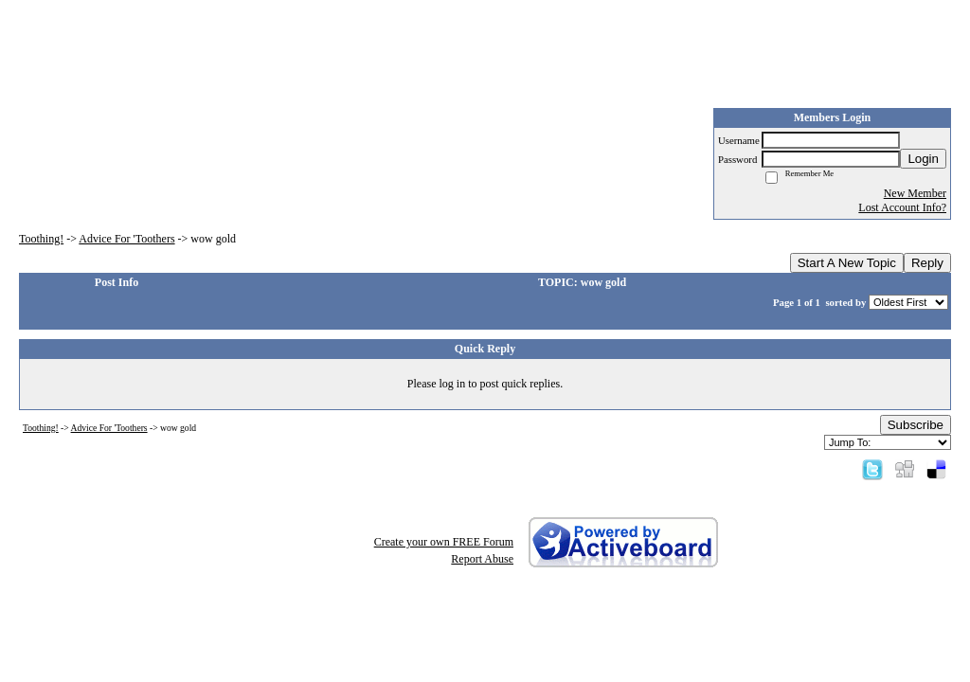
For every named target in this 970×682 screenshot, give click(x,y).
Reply (927, 263)
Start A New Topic (847, 263)
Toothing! (41, 238)
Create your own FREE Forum (443, 541)
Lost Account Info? (902, 207)
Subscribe (915, 425)
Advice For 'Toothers (126, 238)
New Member (915, 193)
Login (923, 159)
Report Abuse (482, 558)
